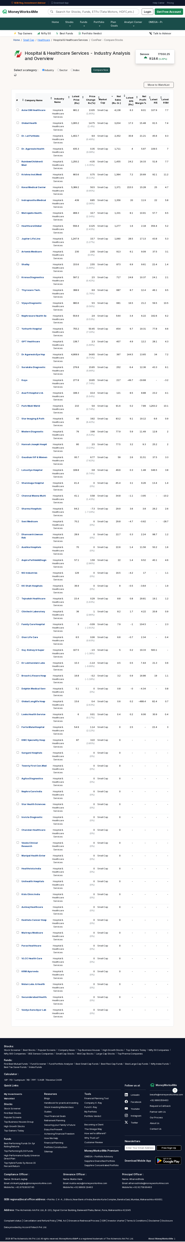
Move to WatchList (159, 85)
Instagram (133, 1116)
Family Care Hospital (33, 624)
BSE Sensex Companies (41, 1054)
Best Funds (64, 33)
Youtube (132, 1109)
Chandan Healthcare (33, 830)
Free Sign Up (169, 1148)
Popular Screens (47, 1050)
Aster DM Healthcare (33, 110)
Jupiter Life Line (30, 239)
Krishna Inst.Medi (31, 175)
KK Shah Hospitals (31, 586)
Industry (48, 70)
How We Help (51, 1138)
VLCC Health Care (31, 959)
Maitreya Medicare (32, 933)
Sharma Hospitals (31, 509)
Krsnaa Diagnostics (32, 277)
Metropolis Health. (31, 213)
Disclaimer (154, 1221)
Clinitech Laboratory (33, 612)
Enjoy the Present (53, 1129)
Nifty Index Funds (160, 1064)
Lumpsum (20, 1080)
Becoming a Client (93, 1125)
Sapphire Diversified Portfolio (99, 1161)
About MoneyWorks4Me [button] (162, 1239)
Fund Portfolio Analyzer (61, 1064)
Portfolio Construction (55, 1147)
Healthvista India (31, 869)
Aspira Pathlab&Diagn (33, 560)
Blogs (47, 1098)
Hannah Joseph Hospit (34, 444)
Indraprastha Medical (33, 200)
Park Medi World (30, 406)
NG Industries (29, 573)
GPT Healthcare (30, 342)
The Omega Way (93, 1129)
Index (75, 70)
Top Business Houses (88, 1050)
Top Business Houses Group (19, 1122)
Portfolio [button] (99, 22)
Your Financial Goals (55, 1116)
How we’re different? (95, 1134)
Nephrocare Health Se (33, 316)
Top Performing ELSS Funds (18, 1151)
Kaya (24, 380)
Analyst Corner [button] (133, 22)
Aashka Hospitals (31, 547)
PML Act (62, 1221)
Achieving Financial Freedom (59, 1134)
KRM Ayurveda (29, 971)
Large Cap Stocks (105, 1054)
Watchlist (9, 1099)
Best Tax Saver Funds (15, 1067)
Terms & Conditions (136, 1221)
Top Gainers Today (136, 1050)
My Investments (13, 1094)
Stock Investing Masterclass (59, 1107)
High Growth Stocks (113, 1050)
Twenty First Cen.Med (34, 766)
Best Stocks (29, 1050)
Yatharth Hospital (31, 329)
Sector (62, 70)
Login (147, 11)
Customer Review (93, 1142)
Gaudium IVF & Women (34, 457)
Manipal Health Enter (33, 856)
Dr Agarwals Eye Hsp (33, 355)
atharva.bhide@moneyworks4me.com (148, 1183)
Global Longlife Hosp (33, 701)
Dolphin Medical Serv (33, 689)
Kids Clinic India (30, 894)
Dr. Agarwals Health (32, 149)
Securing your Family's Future (59, 1125)
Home (55, 22)
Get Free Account (169, 11)
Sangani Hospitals (31, 753)
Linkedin (132, 1095)
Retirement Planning (54, 1121)
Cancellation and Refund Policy (39, 1221)
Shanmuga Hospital (32, 483)
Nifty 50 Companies (159, 1050)
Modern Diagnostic (32, 432)
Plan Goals (114, 24)
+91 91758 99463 (142, 1187)
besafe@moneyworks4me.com (166, 1095)
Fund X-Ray (90, 1107)
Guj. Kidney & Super (32, 650)
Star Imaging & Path (32, 419)
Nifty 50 (44, 33)
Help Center (158, 3)
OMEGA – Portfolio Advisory (98, 1157)
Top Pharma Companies (130, 1054)
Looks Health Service (33, 714)
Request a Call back (160, 1106)
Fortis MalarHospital (32, 727)
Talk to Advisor (160, 33)
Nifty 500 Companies (15, 1054)
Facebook (133, 1102)
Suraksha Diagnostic (33, 367)
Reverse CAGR (54, 1080)
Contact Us (156, 1129)
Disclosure (167, 1221)
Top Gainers (23, 33)
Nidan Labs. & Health (33, 984)
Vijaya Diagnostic (31, 303)
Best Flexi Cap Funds (112, 1064)
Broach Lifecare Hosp (33, 676)
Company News (66, 1050)
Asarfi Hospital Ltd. (32, 393)
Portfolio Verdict (90, 33)
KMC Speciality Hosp (33, 740)
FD (11, 1080)
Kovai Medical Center (33, 187)
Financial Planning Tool (96, 1098)
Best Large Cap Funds (136, 1064)
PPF (34, 1080)
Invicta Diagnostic (31, 817)
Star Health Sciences (33, 804)
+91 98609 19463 (83, 1187)
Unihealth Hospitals (32, 881)
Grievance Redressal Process (83, 1221)
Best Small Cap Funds (87, 1064)
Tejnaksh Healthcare (33, 599)
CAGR (41, 1080)
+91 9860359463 (159, 1100)
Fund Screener (38, 1064)
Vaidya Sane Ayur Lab (33, 1010)
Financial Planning (53, 1143)
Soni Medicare (29, 522)
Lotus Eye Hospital (31, 470)
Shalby (25, 264)
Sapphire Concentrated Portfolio (101, 1165)
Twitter (131, 1123)
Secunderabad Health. (34, 997)
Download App (60, 2)
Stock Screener (12, 1050)
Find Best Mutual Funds (16, 1064)
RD (28, 1080)
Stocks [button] (69, 22)
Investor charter (116, 1221)
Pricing (170, 3)
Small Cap (102, 110)
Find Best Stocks (12, 1113)
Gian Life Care (29, 637)
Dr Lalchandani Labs (33, 663)
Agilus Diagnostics (32, 779)
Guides (48, 1112)
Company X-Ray (93, 1103)
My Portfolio (90, 1112)
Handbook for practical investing (61, 1103)
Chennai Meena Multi (33, 496)
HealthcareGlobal (31, 226)
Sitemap (48, 1152)
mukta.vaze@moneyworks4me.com (88, 1183)
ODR (103, 1221)
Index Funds (35, 1067)
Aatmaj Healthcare (32, 907)
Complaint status (13, 1221)
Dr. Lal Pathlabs (30, 136)
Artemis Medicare (31, 252)
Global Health (29, 123)
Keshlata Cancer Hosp (33, 920)
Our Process (156, 1118)
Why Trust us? (91, 1138)
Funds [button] (83, 22)
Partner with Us (158, 1112)
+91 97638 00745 (24, 1187)
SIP (6, 1080)
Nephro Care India (31, 792)
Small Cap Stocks (65, 1054)
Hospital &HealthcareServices (58, 114)
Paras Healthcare (31, 946)
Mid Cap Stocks (85, 1054)
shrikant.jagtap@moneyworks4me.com (30, 1183)
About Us (154, 1123)
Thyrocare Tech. (31, 290)
